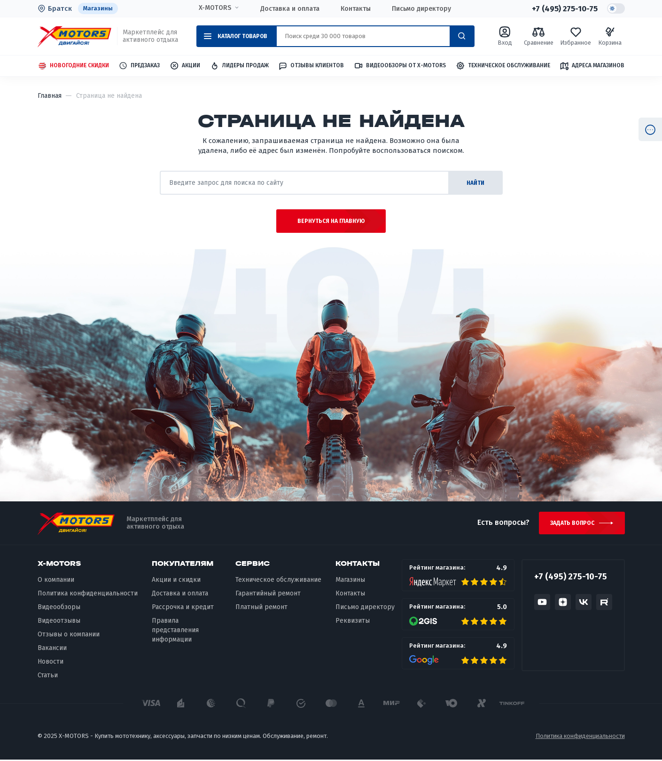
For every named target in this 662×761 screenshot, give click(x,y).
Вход (505, 36)
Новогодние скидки (73, 66)
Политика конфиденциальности (88, 595)
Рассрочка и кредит (183, 608)
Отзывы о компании (69, 635)
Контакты (356, 9)
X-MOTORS (215, 8)
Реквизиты (352, 622)
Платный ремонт (261, 608)
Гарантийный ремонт (268, 595)
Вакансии (52, 649)
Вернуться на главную (331, 221)
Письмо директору (421, 9)
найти (474, 183)
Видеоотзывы (59, 622)
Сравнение (538, 36)
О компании (56, 581)
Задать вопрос (572, 524)
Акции (185, 65)
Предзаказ (139, 65)
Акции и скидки (176, 581)
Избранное (575, 36)
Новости (50, 662)
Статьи (48, 676)
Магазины (98, 8)
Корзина (610, 36)
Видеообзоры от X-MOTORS (400, 65)
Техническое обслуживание (503, 65)
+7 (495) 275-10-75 (564, 8)
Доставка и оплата (289, 9)
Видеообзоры (59, 608)
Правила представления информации (175, 631)
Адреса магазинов (592, 66)
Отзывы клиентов (311, 66)
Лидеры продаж (239, 65)
